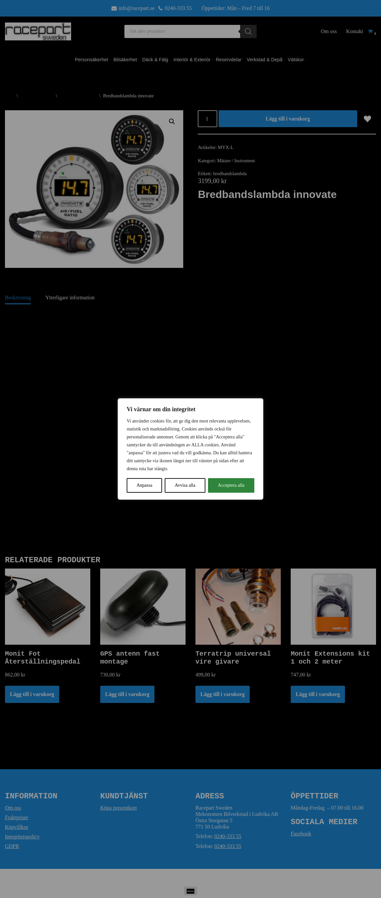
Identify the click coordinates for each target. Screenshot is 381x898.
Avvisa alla (185, 485)
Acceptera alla (231, 485)
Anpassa (144, 485)
